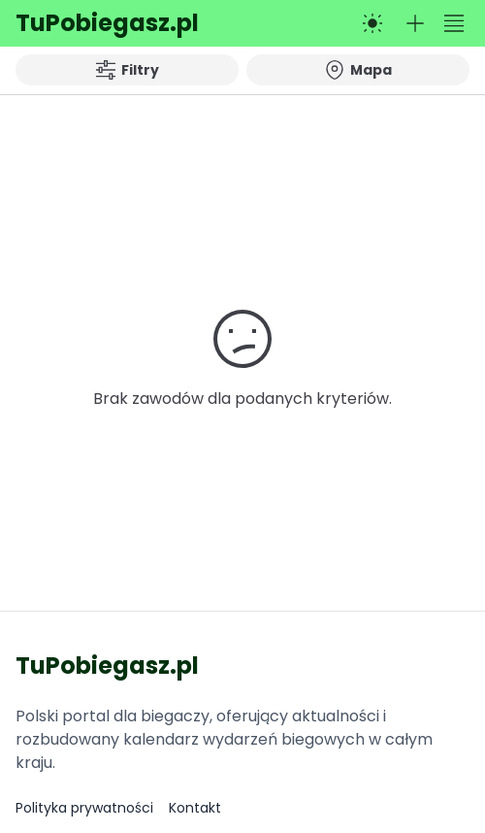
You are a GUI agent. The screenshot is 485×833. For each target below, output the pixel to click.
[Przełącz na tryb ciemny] (372, 23)
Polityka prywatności (84, 807)
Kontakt (195, 807)
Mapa (358, 70)
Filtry (127, 70)
